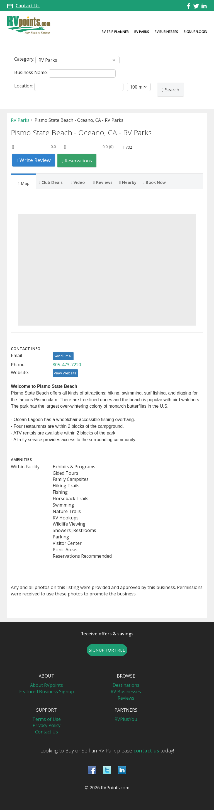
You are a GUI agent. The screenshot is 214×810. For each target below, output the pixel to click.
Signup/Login (195, 31)
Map (23, 183)
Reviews (102, 182)
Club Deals (51, 182)
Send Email (63, 355)
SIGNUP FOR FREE (107, 650)
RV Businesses (166, 31)
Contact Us (28, 6)
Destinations (126, 685)
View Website (65, 373)
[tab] (23, 181)
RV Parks (141, 31)
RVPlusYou (126, 719)
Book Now (154, 182)
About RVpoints (46, 685)
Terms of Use (46, 719)
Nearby (128, 182)
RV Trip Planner (115, 31)
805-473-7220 (67, 365)
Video (78, 182)
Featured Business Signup (46, 691)
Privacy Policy (46, 725)
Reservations (77, 160)
